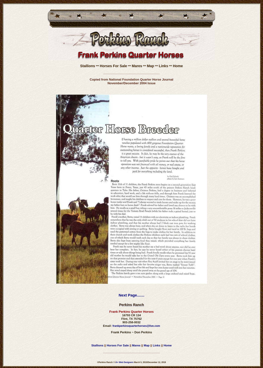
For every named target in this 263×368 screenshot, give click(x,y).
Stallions (87, 66)
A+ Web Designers (124, 362)
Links (163, 66)
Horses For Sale (113, 66)
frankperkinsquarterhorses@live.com (136, 325)
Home (178, 66)
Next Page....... (131, 295)
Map (150, 66)
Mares (137, 66)
